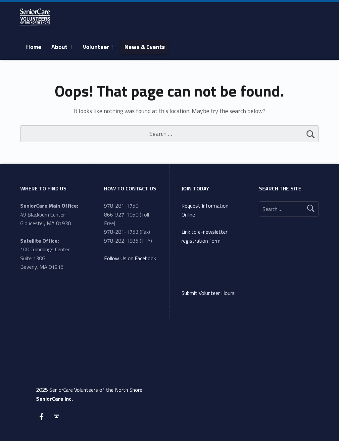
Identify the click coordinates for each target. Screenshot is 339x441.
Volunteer (96, 46)
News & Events (144, 46)
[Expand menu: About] (71, 47)
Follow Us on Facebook (130, 258)
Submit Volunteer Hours (208, 293)
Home (33, 46)
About (59, 46)
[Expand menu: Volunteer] (113, 47)
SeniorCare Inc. (54, 399)
